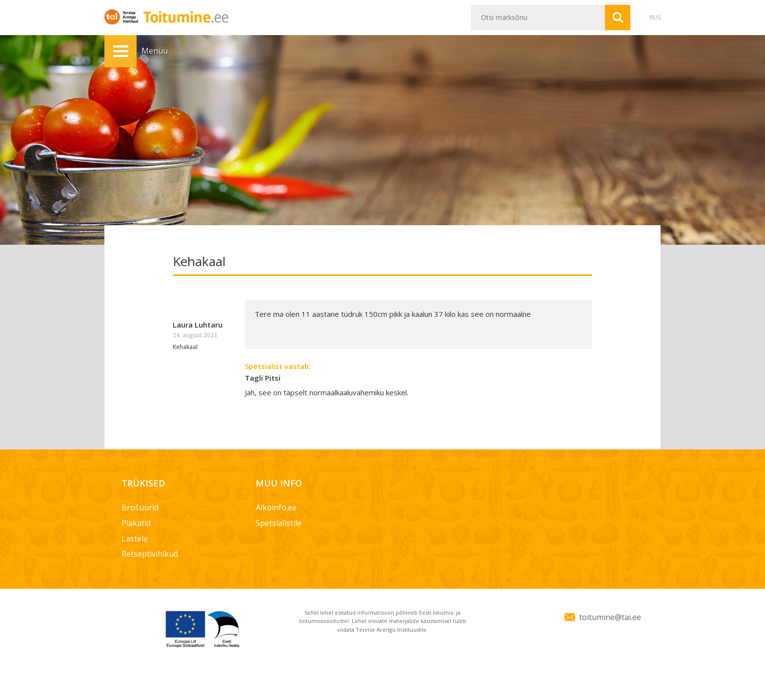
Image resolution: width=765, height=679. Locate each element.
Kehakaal (185, 347)
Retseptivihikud (149, 553)
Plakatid (136, 523)
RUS (655, 17)
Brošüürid (140, 507)
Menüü (120, 51)
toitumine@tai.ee (610, 617)
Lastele (134, 538)
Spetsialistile (279, 523)
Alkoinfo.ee (276, 507)
